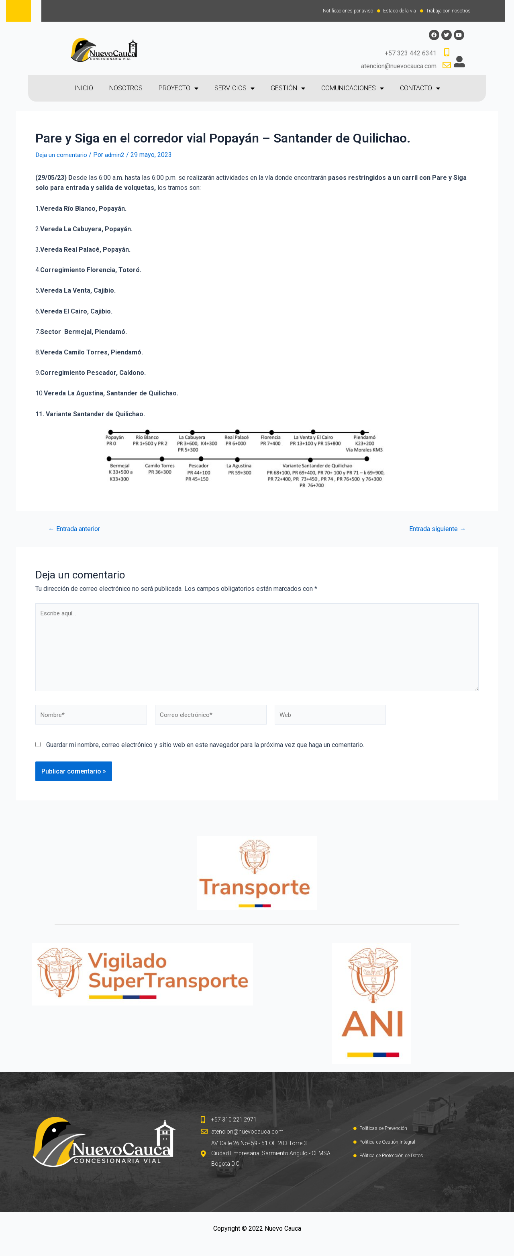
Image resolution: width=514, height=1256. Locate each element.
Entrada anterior (77, 529)
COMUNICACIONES (352, 89)
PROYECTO (178, 89)
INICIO (83, 89)
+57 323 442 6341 (410, 54)
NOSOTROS (126, 89)
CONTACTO (420, 89)
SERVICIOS (234, 89)
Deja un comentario (62, 155)
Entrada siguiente (434, 529)
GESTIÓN (288, 89)
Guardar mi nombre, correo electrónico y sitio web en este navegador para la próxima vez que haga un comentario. (205, 751)
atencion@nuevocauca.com (398, 66)
